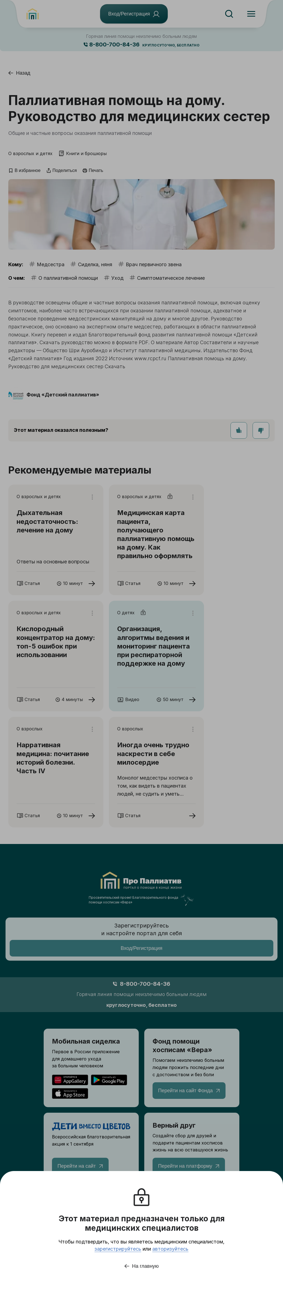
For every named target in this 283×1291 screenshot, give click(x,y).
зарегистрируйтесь (118, 1249)
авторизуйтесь (170, 1249)
